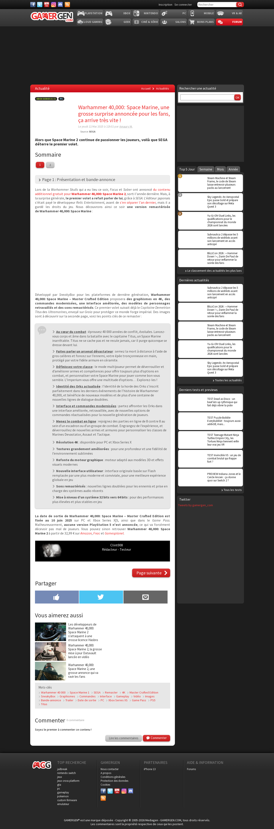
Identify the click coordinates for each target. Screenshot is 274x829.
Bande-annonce (51, 700)
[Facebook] (32, 4)
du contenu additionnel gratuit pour (102, 191)
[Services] (67, 4)
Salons (180, 22)
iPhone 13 (149, 769)
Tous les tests (233, 490)
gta (59, 784)
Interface (106, 696)
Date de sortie (87, 700)
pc (58, 788)
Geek (127, 22)
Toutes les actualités (228, 380)
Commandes (87, 696)
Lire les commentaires (123, 738)
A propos (106, 773)
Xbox (126, 13)
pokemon (63, 796)
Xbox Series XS (118, 700)
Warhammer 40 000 (53, 692)
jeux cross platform (68, 781)
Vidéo (137, 696)
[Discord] (60, 4)
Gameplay (122, 696)
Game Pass (139, 700)
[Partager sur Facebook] (57, 597)
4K (123, 692)
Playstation (93, 13)
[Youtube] (46, 4)
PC (184, 13)
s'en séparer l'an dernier (138, 202)
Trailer (69, 700)
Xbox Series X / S (46, 98)
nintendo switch (66, 773)
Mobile (209, 13)
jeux (59, 777)
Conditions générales (113, 777)
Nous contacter (110, 769)
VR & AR (237, 13)
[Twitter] (39, 4)
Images (150, 696)
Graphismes (67, 696)
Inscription (165, 4)
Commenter (159, 738)
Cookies (105, 784)
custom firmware (67, 800)
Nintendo (151, 13)
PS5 (152, 700)
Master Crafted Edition (144, 692)
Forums (191, 769)
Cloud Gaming (92, 22)
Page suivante (149, 572)
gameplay (63, 792)
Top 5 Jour (187, 169)
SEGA (97, 692)
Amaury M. (126, 126)
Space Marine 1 (79, 692)
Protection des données (114, 781)
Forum (237, 22)
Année (233, 169)
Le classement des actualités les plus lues (214, 271)
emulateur (63, 804)
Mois (220, 169)
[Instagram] (53, 4)
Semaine (206, 169)
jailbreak (62, 769)
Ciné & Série (149, 22)
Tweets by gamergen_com (195, 505)
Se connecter (183, 4)
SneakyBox (48, 696)
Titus (44, 704)
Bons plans (205, 22)
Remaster (111, 692)
